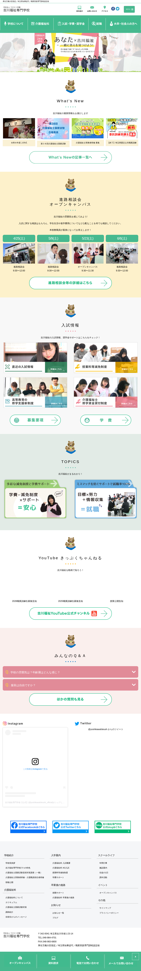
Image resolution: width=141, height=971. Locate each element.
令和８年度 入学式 (19, 143)
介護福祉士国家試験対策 (16, 907)
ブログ (55, 918)
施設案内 (103, 868)
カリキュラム (11, 902)
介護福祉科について (14, 897)
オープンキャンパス (108, 893)
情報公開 (9, 882)
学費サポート (58, 877)
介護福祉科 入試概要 (61, 863)
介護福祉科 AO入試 (60, 868)
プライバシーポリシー (109, 913)
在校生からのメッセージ (16, 917)
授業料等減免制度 (60, 872)
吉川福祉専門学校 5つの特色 (18, 868)
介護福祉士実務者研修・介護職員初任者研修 (25, 877)
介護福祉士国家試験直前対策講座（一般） (24, 872)
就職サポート (58, 893)
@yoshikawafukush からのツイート (105, 729)
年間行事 (103, 863)
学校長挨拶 (10, 863)
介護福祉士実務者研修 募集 (88, 143)
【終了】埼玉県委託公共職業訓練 (122, 143)
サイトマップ (105, 908)
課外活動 (103, 877)
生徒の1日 (103, 872)
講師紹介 (9, 912)
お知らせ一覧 (58, 913)
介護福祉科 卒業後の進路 (63, 897)
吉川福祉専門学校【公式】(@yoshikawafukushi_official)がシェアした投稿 (36, 802)
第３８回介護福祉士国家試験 (53, 144)
